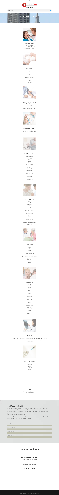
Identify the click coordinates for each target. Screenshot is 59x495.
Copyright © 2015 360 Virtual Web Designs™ (29, 493)
